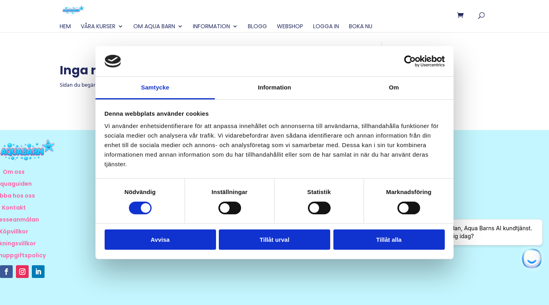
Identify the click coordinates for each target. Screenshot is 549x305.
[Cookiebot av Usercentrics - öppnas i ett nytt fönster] (410, 61)
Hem (65, 26)
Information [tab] (274, 87)
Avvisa (160, 239)
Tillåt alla (389, 239)
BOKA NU (360, 26)
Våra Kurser (98, 26)
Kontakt (14, 208)
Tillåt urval (275, 239)
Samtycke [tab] (155, 87)
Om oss (14, 172)
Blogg (257, 26)
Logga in (326, 26)
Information (211, 26)
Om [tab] (394, 87)
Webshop (290, 26)
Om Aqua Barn (154, 26)
